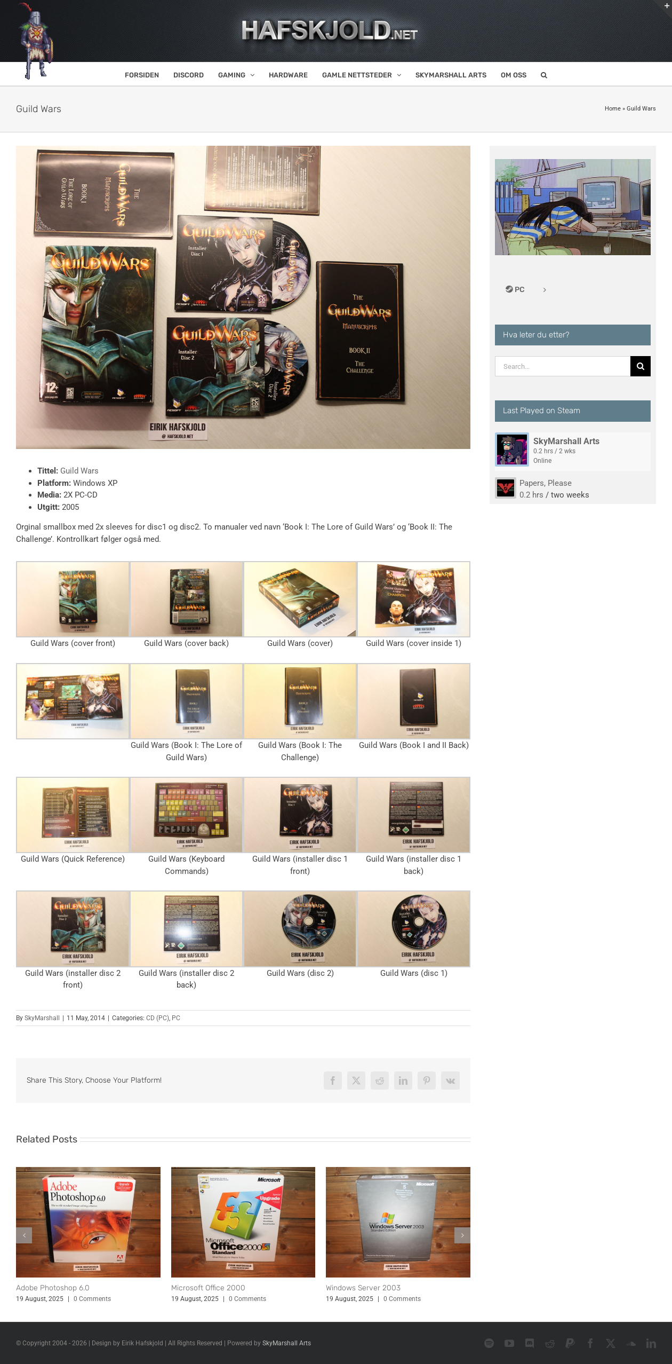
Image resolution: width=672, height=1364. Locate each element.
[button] (544, 73)
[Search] (640, 366)
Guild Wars (79, 471)
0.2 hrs (531, 495)
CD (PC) (157, 1018)
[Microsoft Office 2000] (243, 1172)
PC (176, 1018)
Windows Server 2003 (363, 1287)
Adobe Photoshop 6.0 (53, 1287)
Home (613, 108)
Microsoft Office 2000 (208, 1287)
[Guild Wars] (243, 297)
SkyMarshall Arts (566, 441)
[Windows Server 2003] (398, 1172)
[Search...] (562, 366)
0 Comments (92, 1299)
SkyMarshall (42, 1018)
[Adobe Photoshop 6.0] (88, 1172)
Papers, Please (545, 483)
